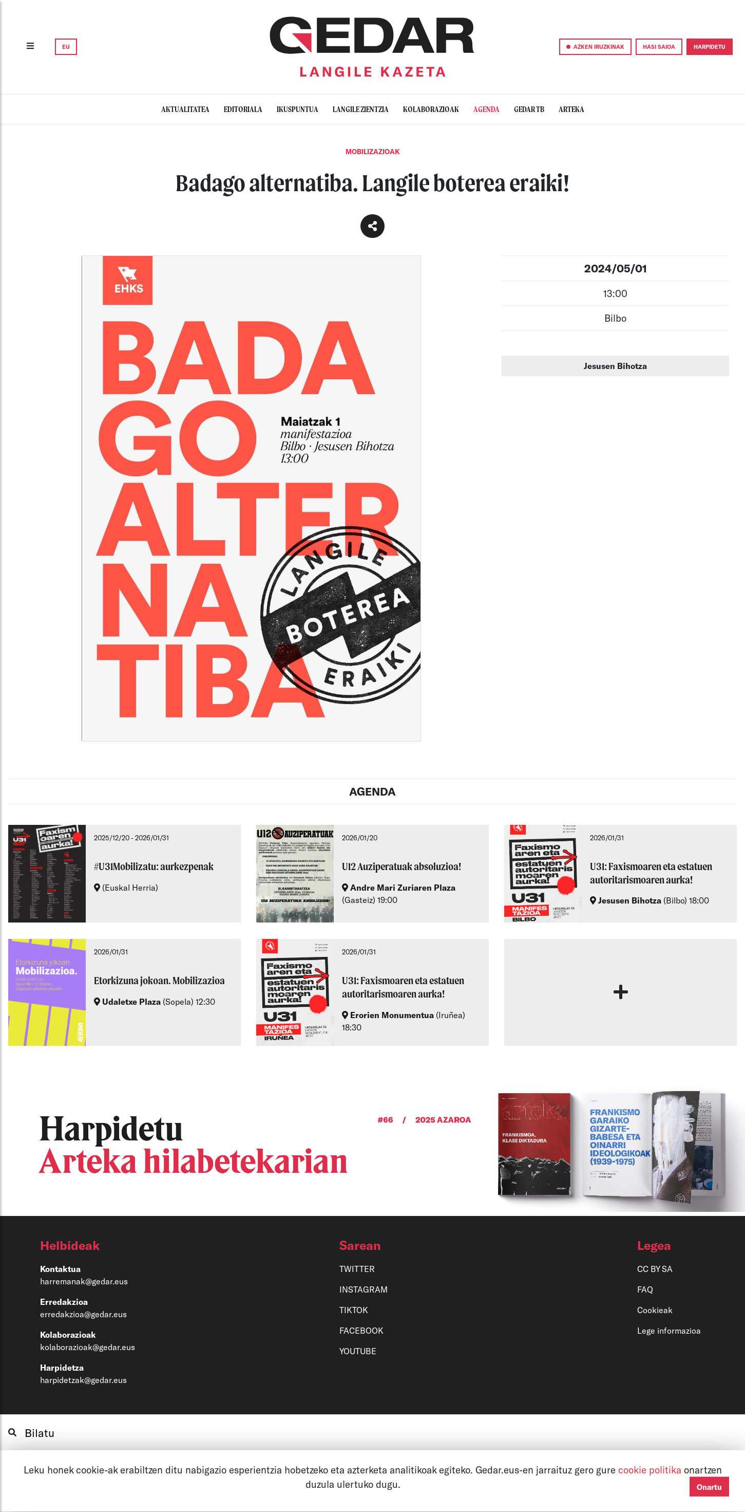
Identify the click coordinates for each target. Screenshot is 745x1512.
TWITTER (357, 1269)
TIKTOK (353, 1310)
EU (66, 46)
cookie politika (651, 1470)
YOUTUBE (357, 1351)
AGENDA (372, 791)
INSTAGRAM (363, 1289)
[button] (141, 1245)
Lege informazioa (669, 1330)
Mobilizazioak (373, 151)
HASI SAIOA (659, 46)
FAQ (645, 1289)
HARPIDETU (709, 46)
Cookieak (655, 1310)
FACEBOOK (361, 1330)
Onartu (709, 1486)
